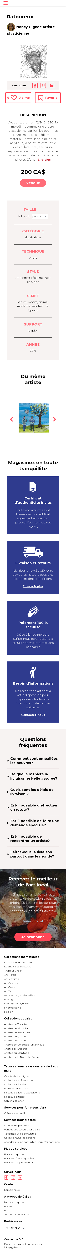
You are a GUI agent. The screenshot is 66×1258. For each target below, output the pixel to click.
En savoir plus (33, 586)
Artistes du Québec (15, 1036)
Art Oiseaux (11, 983)
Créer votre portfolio (16, 1125)
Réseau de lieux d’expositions (22, 1092)
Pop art (8, 1011)
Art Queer (10, 987)
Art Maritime (11, 978)
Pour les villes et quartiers (19, 1158)
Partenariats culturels (16, 1088)
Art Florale (10, 974)
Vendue (33, 183)
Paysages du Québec (17, 1003)
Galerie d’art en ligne (16, 1076)
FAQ (6, 1210)
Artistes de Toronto (15, 1024)
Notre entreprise (14, 1202)
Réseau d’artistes (14, 1096)
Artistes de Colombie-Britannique (24, 1044)
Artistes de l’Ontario (15, 1040)
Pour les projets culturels (19, 1162)
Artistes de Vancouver (17, 1032)
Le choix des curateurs (17, 966)
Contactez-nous (33, 715)
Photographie (12, 1007)
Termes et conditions (16, 1214)
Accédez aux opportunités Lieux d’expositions (31, 1141)
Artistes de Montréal (16, 1028)
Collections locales (15, 1084)
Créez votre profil (14, 1113)
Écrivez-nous (11, 1189)
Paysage (9, 999)
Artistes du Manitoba (16, 1052)
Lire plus (44, 159)
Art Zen (8, 991)
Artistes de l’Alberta (15, 1048)
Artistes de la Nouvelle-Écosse (22, 1057)
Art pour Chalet (13, 970)
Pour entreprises (14, 1154)
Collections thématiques (18, 1080)
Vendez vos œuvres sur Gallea (22, 1129)
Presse (8, 1206)
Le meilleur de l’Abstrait (18, 962)
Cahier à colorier (14, 1100)
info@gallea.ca (13, 1247)
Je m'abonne (33, 937)
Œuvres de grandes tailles (19, 995)
